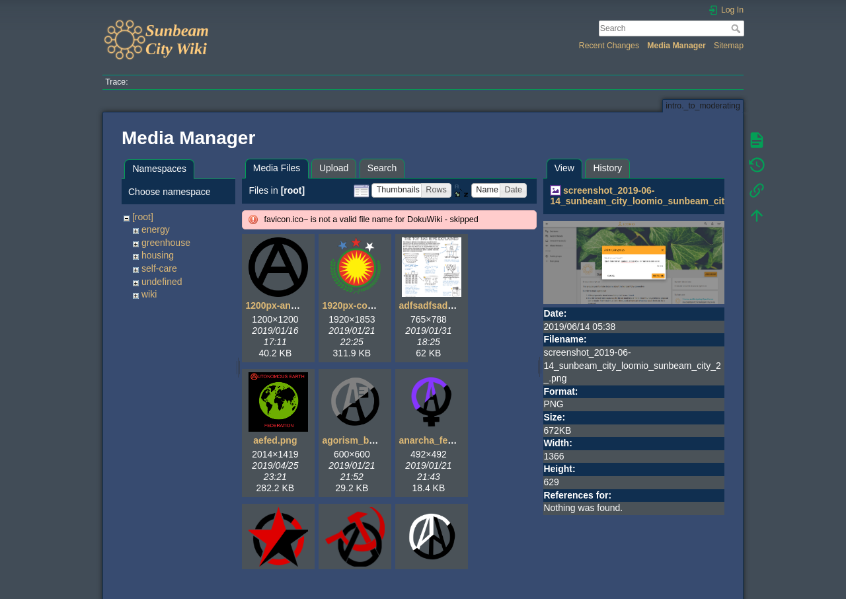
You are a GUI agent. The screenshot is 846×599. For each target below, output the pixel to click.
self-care (159, 268)
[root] (142, 217)
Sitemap (729, 45)
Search (737, 28)
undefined (161, 281)
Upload (333, 168)
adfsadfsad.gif (430, 305)
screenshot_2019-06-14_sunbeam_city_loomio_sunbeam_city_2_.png (657, 196)
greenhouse (165, 242)
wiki (149, 294)
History (607, 168)
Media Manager (676, 45)
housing (157, 255)
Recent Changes (609, 45)
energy (155, 229)
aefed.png (275, 440)
